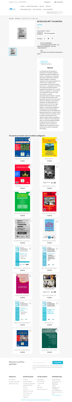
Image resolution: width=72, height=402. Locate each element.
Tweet (48, 38)
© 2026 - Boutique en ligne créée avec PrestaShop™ (36, 400)
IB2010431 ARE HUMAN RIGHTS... (22, 323)
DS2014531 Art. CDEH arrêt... (22, 159)
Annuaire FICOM (25, 9)
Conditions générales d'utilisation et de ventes (29, 385)
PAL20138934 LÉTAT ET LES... (50, 350)
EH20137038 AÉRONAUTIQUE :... (22, 213)
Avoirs (39, 385)
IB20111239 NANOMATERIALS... (49, 268)
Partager (44, 38)
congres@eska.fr (56, 395)
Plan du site (26, 395)
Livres (22, 6)
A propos (25, 389)
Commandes (40, 383)
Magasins (25, 397)
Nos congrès (48, 9)
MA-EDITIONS (37, 9)
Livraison (25, 379)
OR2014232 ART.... (49, 159)
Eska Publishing (32, 6)
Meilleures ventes (14, 383)
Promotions (12, 379)
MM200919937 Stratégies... (22, 295)
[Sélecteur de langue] (47, 2)
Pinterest (52, 38)
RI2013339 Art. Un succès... (22, 186)
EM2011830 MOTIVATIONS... (49, 241)
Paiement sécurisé (28, 391)
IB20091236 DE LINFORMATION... (22, 268)
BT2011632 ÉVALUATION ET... (49, 213)
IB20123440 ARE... (49, 323)
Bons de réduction (42, 389)
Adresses (39, 387)
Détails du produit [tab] (46, 64)
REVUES (48, 6)
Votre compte (42, 377)
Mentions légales (27, 381)
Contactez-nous (27, 393)
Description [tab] (44, 61)
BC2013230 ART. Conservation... (22, 241)
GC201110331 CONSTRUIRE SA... (22, 350)
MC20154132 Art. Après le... (49, 186)
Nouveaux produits (14, 381)
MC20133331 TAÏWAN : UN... (49, 295)
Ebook (41, 6)
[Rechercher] (55, 12)
